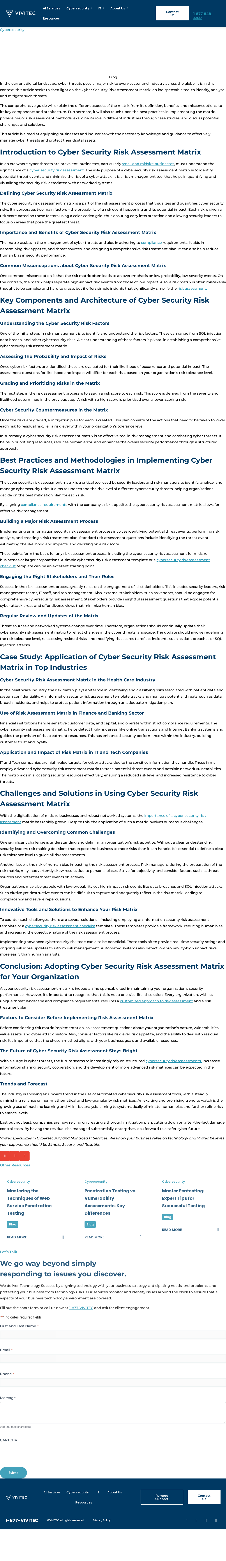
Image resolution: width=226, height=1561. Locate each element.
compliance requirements (44, 505)
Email (6, 1350)
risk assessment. (192, 288)
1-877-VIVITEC (81, 1308)
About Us (119, 8)
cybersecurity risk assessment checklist (60, 926)
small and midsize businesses (148, 164)
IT (101, 8)
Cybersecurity (79, 8)
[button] (5, 1156)
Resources (51, 18)
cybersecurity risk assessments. (174, 1061)
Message (8, 1398)
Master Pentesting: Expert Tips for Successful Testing (183, 1198)
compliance (152, 243)
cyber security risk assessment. (57, 170)
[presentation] (33, 1453)
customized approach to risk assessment (156, 1001)
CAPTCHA (8, 1440)
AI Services (51, 8)
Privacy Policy (102, 1520)
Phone (7, 1374)
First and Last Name (19, 1326)
